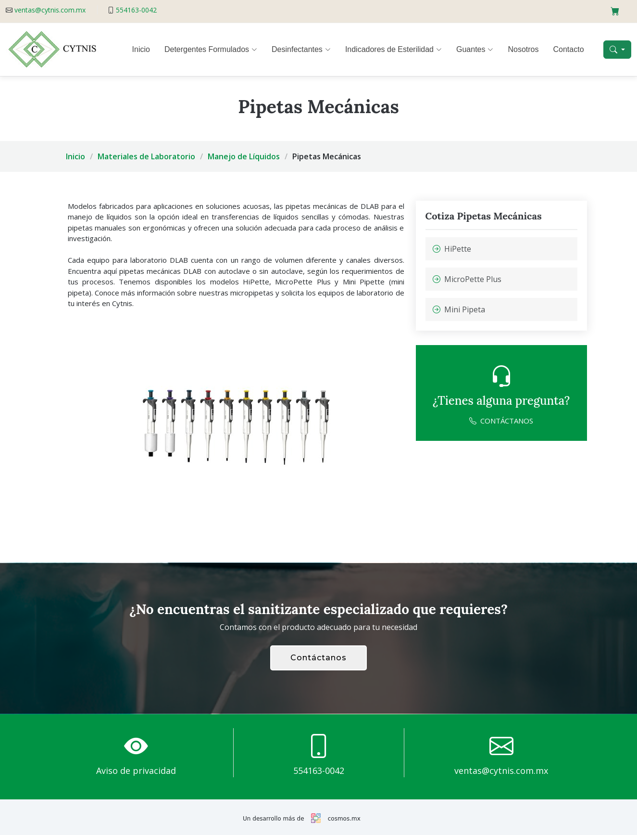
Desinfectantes (301, 49)
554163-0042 (136, 9)
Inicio (141, 49)
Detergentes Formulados (210, 49)
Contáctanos (318, 657)
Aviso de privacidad (136, 770)
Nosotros (523, 49)
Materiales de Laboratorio (146, 156)
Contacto (568, 49)
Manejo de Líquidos (244, 156)
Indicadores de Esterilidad (393, 49)
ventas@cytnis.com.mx (50, 9)
